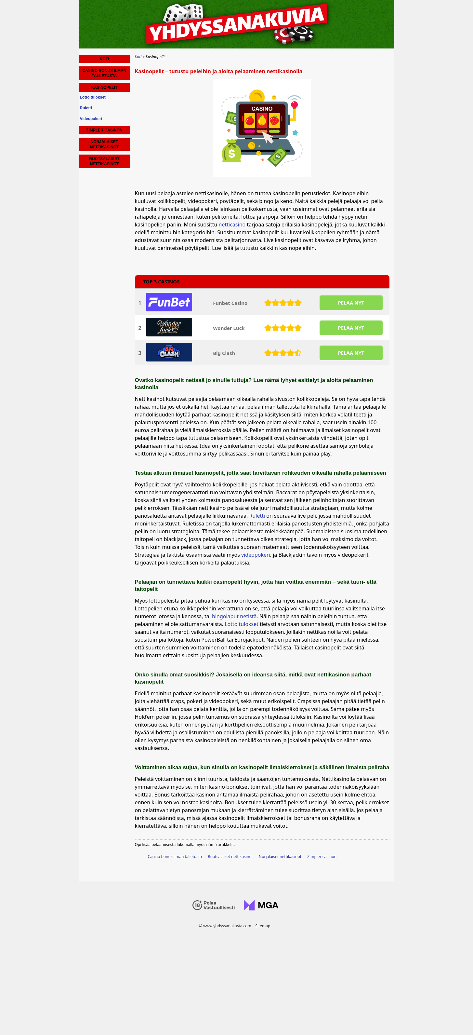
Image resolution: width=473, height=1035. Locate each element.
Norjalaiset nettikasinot (280, 856)
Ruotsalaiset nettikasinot (230, 856)
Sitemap (262, 926)
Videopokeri (91, 118)
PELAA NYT (351, 302)
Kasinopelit (104, 87)
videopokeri (255, 554)
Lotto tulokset (241, 624)
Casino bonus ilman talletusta (175, 856)
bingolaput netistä (234, 616)
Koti (104, 59)
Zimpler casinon (321, 856)
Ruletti (257, 515)
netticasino (232, 224)
